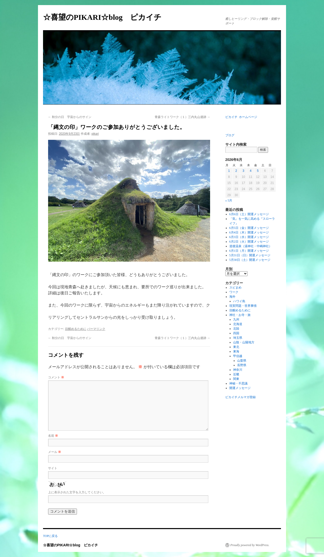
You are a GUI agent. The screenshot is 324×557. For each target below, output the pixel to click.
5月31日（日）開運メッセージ (249, 255)
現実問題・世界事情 (243, 306)
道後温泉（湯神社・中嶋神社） (250, 246)
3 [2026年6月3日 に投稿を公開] (243, 171)
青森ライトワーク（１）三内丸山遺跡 (182, 117)
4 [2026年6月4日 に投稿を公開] (251, 171)
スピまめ (235, 287)
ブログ (229, 135)
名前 (53, 435)
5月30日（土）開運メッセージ (249, 260)
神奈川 (237, 370)
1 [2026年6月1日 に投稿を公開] (229, 171)
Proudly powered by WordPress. (249, 545)
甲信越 (237, 356)
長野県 (241, 365)
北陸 (236, 328)
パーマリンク (96, 329)
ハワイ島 (239, 301)
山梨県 (241, 360)
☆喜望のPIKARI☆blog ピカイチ (106, 17)
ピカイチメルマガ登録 (240, 397)
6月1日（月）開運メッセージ (249, 250)
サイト (52, 468)
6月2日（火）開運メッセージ (249, 241)
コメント (56, 377)
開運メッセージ (240, 388)
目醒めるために (75, 329)
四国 (236, 333)
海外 (232, 296)
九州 (236, 319)
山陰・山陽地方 (243, 342)
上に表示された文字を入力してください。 (77, 492)
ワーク (233, 292)
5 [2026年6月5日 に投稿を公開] (258, 171)
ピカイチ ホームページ (241, 117)
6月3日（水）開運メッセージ (249, 237)
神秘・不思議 (238, 383)
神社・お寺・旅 (240, 315)
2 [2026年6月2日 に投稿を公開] (236, 171)
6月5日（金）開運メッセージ (249, 228)
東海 (236, 351)
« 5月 (228, 200)
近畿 (236, 374)
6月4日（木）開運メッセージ (249, 232)
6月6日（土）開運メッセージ (249, 214)
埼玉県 (237, 338)
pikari (95, 134)
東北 (236, 347)
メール (54, 452)
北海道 (237, 324)
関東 (236, 379)
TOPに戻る (50, 536)
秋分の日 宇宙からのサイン (69, 117)
